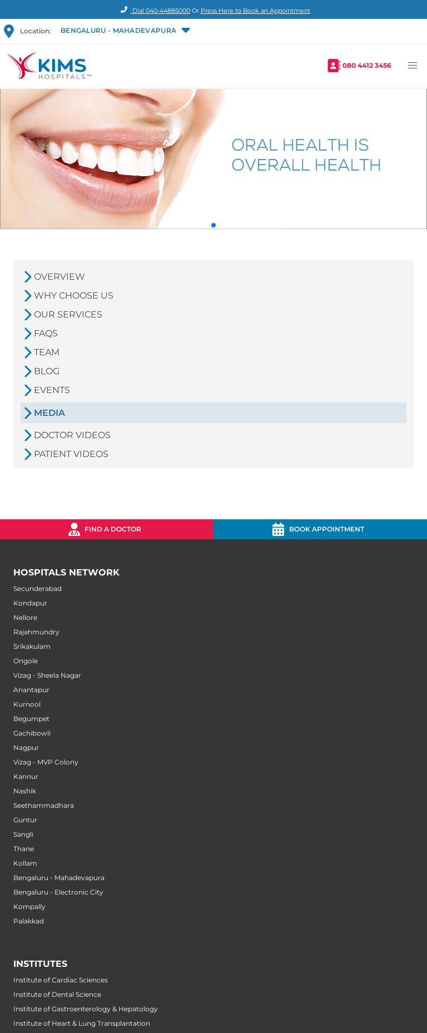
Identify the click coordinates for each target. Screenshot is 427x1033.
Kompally (29, 906)
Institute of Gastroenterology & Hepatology (85, 1009)
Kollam (25, 863)
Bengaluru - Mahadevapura (59, 877)
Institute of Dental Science (57, 994)
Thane (23, 849)
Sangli (23, 834)
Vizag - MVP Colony (45, 762)
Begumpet (31, 718)
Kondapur (30, 603)
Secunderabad (37, 588)
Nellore (25, 617)
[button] (124, 31)
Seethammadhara (43, 805)
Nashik (24, 791)
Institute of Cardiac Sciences (60, 980)
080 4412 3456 (366, 65)
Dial (153, 10)
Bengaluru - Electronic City (58, 892)
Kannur (25, 776)
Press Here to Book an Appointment (255, 10)
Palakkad (28, 921)
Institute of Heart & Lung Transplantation (81, 1023)
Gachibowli (32, 733)
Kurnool (27, 704)
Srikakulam (32, 646)
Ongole (25, 661)
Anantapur (31, 690)
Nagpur (26, 747)
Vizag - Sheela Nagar (47, 675)
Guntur (25, 820)
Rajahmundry (36, 632)
